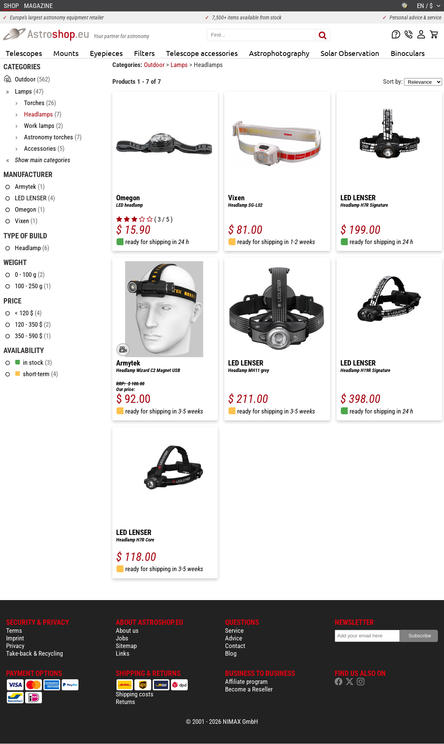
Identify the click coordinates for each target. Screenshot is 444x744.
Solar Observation (350, 52)
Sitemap (126, 646)
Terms (14, 630)
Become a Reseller (249, 689)
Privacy (15, 646)
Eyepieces (106, 52)
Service (234, 630)
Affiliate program (246, 681)
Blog (230, 653)
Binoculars (408, 52)
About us (127, 630)
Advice (233, 638)
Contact (235, 646)
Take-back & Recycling (34, 653)
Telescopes (24, 52)
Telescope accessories (202, 52)
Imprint (15, 638)
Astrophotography (279, 52)
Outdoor (155, 65)
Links (122, 653)
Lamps (180, 65)
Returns (125, 702)
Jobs (122, 638)
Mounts (65, 52)
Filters (144, 52)
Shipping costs (134, 694)
